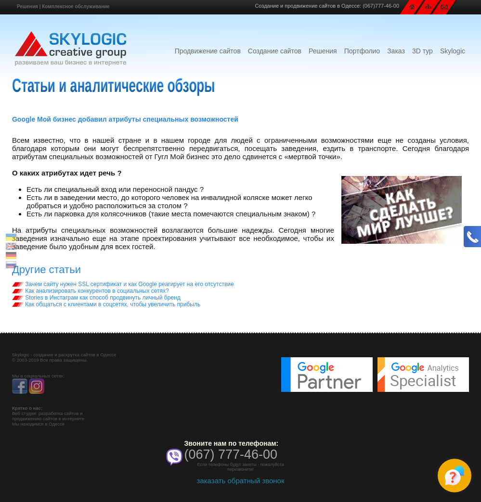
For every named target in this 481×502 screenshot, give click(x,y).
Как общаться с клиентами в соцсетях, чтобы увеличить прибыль (106, 304)
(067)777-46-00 (381, 6)
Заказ (396, 51)
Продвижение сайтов (208, 51)
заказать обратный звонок (240, 481)
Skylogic (452, 51)
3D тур (422, 51)
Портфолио (362, 51)
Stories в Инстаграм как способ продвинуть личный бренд (96, 297)
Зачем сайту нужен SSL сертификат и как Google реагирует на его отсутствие (123, 284)
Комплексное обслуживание (75, 6)
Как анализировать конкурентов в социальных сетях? (90, 291)
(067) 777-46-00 (230, 454)
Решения (27, 6)
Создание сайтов (274, 51)
